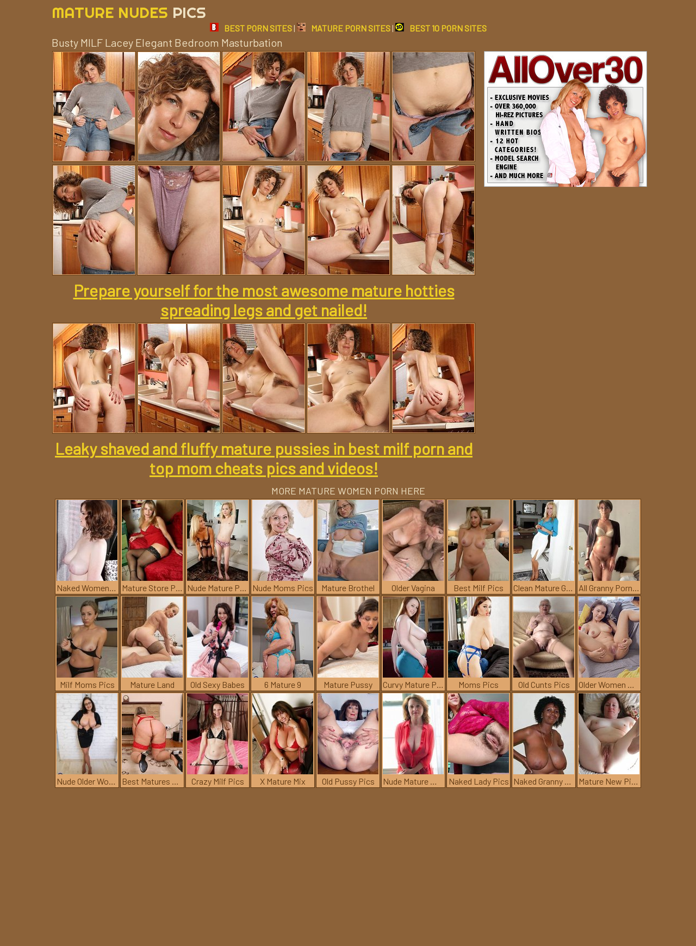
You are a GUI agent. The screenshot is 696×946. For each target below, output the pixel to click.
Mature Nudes (129, 12)
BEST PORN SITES (251, 28)
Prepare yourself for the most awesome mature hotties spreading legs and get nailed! (264, 299)
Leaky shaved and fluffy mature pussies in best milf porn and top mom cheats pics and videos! (264, 458)
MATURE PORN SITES (343, 28)
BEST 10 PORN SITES (441, 28)
